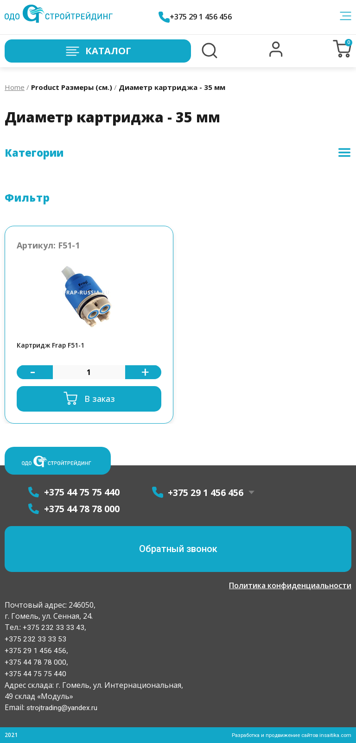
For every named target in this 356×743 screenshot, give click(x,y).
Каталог (97, 51)
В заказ (99, 399)
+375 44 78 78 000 (35, 662)
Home (15, 87)
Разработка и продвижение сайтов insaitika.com (286, 735)
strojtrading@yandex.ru (63, 707)
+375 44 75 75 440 (35, 673)
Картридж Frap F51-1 (53, 345)
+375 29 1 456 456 (199, 17)
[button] (276, 54)
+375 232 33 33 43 (52, 627)
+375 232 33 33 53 (35, 639)
